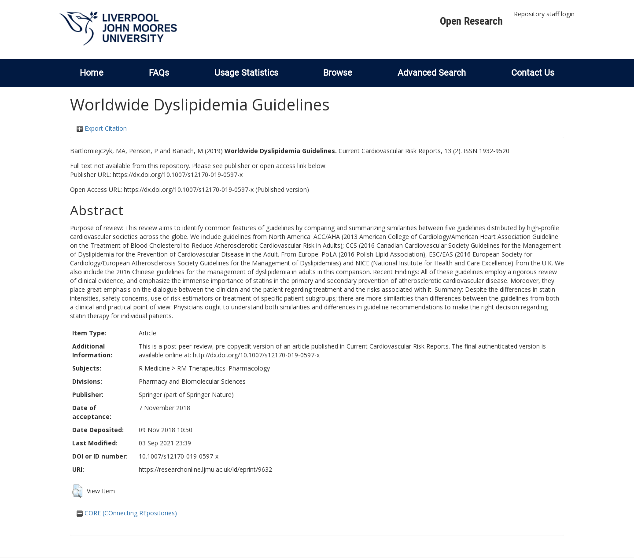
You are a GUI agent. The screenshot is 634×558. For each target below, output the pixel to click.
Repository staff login (544, 14)
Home (91, 72)
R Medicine (154, 368)
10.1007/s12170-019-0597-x (178, 456)
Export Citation (102, 128)
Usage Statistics (246, 72)
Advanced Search (432, 72)
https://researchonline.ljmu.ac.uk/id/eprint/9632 (205, 469)
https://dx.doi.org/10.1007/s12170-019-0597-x (178, 174)
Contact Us (532, 72)
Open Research (471, 21)
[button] (77, 491)
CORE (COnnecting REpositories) (127, 513)
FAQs (159, 72)
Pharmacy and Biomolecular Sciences (192, 381)
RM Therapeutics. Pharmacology (223, 368)
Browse (337, 72)
